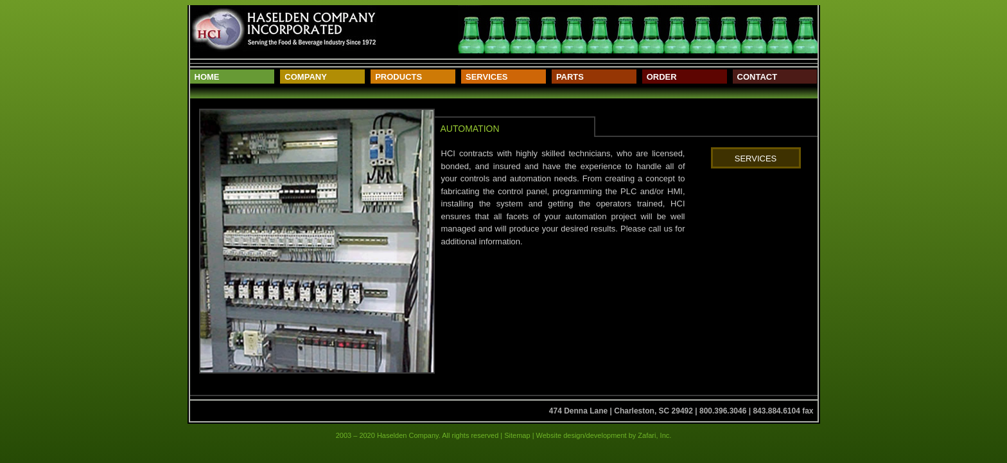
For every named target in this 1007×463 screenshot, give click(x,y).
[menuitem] (232, 76)
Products (398, 77)
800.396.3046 (722, 410)
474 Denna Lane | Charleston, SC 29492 (621, 410)
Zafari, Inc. (654, 435)
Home (207, 77)
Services (487, 77)
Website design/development (580, 435)
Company (305, 77)
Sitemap (517, 435)
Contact (757, 77)
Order (662, 77)
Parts (570, 77)
